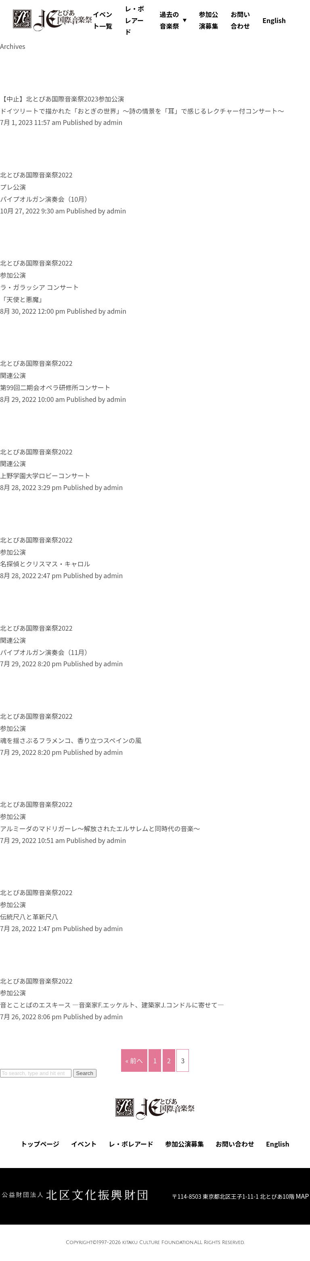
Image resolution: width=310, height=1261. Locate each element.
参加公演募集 (208, 20)
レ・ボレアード (134, 20)
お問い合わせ (240, 20)
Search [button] (84, 1073)
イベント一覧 (102, 20)
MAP (302, 1196)
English (274, 20)
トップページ (40, 1144)
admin (112, 122)
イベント (84, 1144)
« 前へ (134, 1060)
